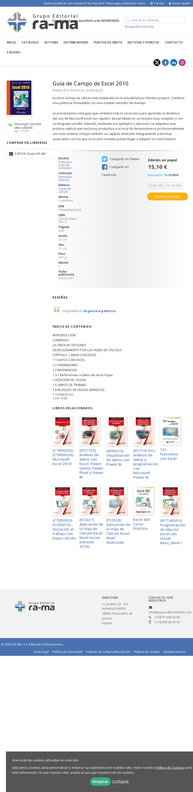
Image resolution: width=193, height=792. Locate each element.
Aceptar (100, 781)
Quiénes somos (174, 652)
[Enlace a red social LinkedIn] (173, 62)
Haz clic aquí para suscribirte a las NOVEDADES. (86, 21)
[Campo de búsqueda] (155, 20)
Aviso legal (41, 652)
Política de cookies (147, 652)
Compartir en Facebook (115, 167)
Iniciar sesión (180, 3)
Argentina (92, 311)
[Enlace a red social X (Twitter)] (157, 62)
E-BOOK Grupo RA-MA (30, 153)
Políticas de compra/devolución (108, 652)
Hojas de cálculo (64, 190)
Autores (51, 42)
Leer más (60, 398)
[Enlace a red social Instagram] (182, 62)
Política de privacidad (67, 652)
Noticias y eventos (143, 42)
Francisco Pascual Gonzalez (78, 90)
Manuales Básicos (65, 178)
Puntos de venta (108, 42)
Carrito (157, 3)
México (110, 311)
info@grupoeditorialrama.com (170, 612)
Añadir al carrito (167, 196)
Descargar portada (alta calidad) (24, 127)
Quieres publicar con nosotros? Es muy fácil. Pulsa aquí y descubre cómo (94, 3)
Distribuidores (76, 42)
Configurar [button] (120, 781)
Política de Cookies (169, 767)
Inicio (11, 42)
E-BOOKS (13, 52)
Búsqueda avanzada (139, 26)
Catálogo (30, 42)
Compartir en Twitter (121, 159)
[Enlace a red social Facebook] (165, 62)
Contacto (174, 42)
